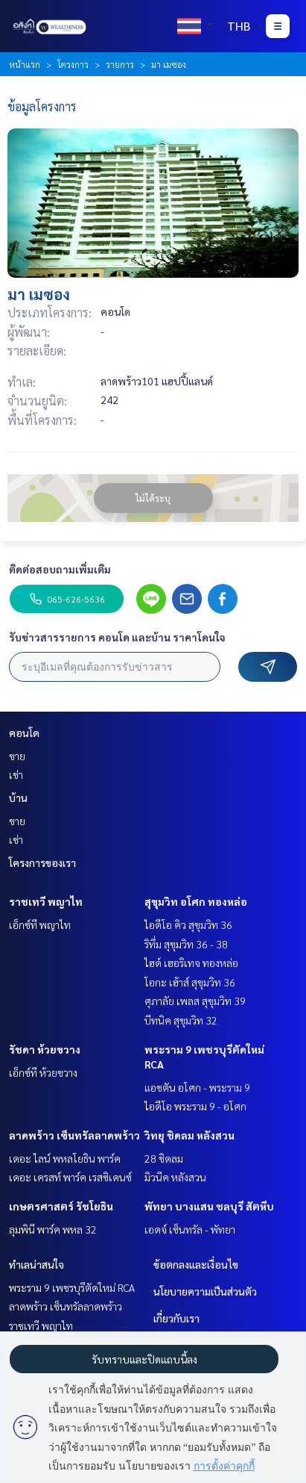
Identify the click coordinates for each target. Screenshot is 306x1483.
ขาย (17, 755)
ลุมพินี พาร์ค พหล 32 (53, 1229)
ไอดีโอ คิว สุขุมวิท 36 (188, 924)
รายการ (120, 64)
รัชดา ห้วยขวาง (44, 1049)
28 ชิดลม (163, 1158)
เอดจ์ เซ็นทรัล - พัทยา (189, 1229)
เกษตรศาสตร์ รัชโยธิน (61, 1206)
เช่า (16, 774)
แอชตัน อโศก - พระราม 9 (197, 1087)
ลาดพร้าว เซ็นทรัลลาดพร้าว (74, 1135)
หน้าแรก (24, 64)
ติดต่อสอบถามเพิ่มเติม (60, 569)
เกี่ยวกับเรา (176, 1318)
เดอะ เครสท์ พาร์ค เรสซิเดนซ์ (70, 1177)
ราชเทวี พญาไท (46, 901)
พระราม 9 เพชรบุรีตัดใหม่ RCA (72, 1287)
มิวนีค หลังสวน (175, 1177)
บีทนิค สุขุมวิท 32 (180, 1020)
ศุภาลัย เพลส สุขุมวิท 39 (195, 1000)
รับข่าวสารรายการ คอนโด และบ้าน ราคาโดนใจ (117, 637)
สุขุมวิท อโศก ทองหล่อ (195, 901)
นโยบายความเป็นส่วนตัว (205, 1291)
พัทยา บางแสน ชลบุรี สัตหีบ (209, 1206)
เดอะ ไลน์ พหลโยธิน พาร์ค (65, 1158)
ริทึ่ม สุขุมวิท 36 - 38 (186, 944)
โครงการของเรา (42, 862)
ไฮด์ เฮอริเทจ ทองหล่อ (191, 962)
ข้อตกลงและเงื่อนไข (195, 1264)
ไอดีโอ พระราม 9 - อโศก (195, 1106)
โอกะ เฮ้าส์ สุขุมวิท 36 (189, 982)
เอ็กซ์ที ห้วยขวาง (43, 1072)
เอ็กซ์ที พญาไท (40, 924)
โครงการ (73, 64)
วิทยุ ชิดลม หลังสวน (189, 1135)
